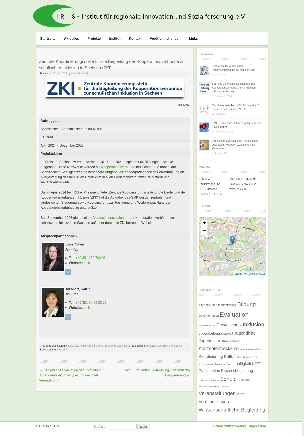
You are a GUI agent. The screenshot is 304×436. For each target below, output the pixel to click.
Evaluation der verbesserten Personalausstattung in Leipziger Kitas (233, 68)
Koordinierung (165, 345)
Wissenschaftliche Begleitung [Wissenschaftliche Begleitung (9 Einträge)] (232, 410)
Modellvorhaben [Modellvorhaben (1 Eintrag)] (218, 364)
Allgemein (85, 345)
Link (87, 263)
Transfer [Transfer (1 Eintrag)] (225, 386)
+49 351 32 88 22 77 (91, 302)
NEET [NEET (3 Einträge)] (256, 364)
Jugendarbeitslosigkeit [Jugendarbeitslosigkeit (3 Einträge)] (216, 333)
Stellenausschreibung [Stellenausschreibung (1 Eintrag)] (209, 386)
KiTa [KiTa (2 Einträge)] (225, 341)
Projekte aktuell (123, 345)
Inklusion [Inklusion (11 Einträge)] (253, 324)
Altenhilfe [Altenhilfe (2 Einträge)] (205, 305)
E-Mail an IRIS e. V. (210, 194)
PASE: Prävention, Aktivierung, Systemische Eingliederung (237, 125)
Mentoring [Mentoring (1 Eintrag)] (204, 364)
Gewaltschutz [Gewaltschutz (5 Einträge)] (229, 325)
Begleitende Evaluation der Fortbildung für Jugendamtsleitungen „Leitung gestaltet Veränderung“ (72, 375)
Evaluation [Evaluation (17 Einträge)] (234, 314)
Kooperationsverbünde (118, 167)
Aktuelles (71, 38)
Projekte (94, 38)
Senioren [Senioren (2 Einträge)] (244, 380)
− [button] (204, 231)
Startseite (48, 38)
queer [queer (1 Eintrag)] (216, 380)
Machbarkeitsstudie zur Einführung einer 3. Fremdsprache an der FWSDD (236, 107)
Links (193, 38)
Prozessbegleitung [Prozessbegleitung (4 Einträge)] (237, 370)
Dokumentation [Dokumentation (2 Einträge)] (209, 315)
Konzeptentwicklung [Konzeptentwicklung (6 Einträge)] (219, 348)
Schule (178, 345)
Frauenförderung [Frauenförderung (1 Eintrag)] (207, 325)
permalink (61, 349)
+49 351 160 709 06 (91, 258)
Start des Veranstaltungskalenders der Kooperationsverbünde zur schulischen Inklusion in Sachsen (234, 87)
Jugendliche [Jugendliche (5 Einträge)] (210, 340)
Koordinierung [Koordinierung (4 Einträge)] (211, 356)
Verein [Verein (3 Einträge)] (242, 394)
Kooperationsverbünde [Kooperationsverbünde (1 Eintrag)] (251, 349)
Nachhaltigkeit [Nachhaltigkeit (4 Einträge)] (239, 363)
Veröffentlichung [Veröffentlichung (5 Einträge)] (214, 401)
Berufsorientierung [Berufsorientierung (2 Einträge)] (224, 305)
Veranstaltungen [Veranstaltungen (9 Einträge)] (217, 393)
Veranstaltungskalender (111, 217)
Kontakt (135, 38)
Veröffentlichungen (165, 38)
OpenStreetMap (256, 273)
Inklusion (97, 345)
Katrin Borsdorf (79, 73)
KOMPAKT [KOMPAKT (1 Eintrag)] (234, 341)
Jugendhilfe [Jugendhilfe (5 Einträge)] (245, 333)
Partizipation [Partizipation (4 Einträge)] (209, 370)
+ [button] (204, 223)
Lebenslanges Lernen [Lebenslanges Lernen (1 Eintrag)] (247, 357)
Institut (114, 38)
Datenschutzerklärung (229, 426)
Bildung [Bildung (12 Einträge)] (246, 304)
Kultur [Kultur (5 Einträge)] (229, 356)
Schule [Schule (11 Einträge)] (228, 379)
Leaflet (238, 273)
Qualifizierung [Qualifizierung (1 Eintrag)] (205, 380)
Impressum (257, 426)
